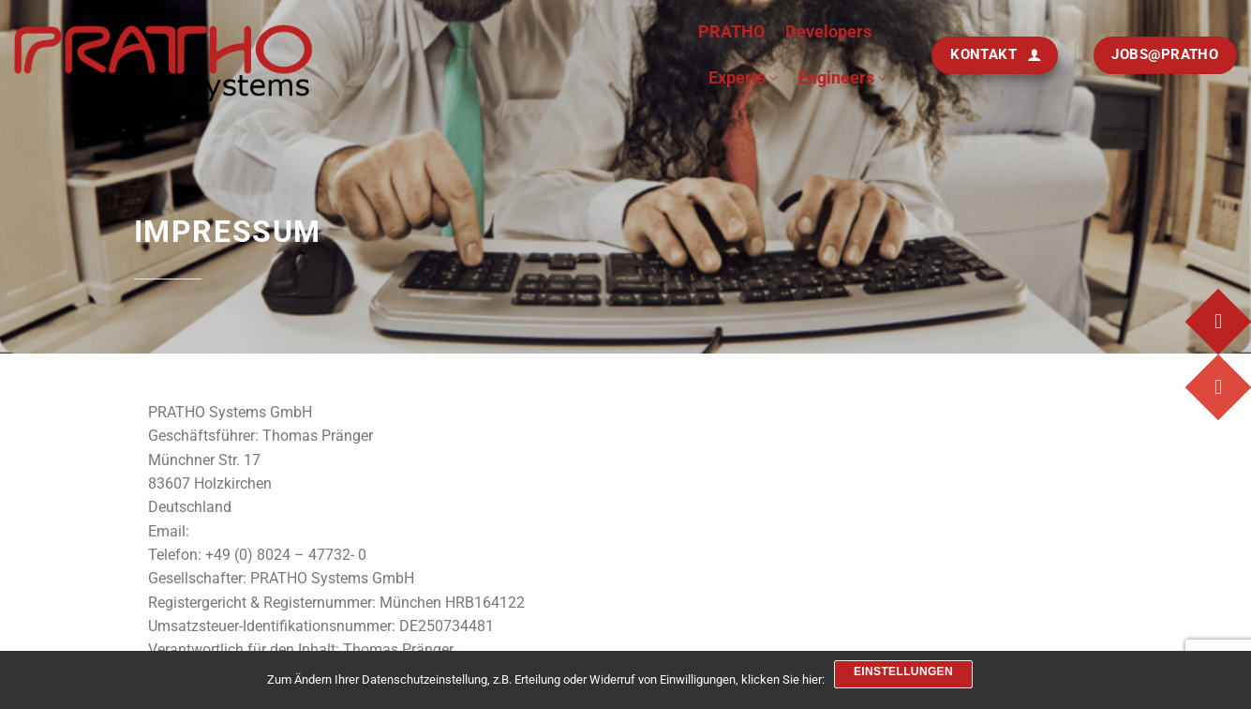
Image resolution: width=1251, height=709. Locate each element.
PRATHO (731, 31)
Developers (828, 31)
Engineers (842, 77)
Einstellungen (903, 671)
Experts (743, 77)
